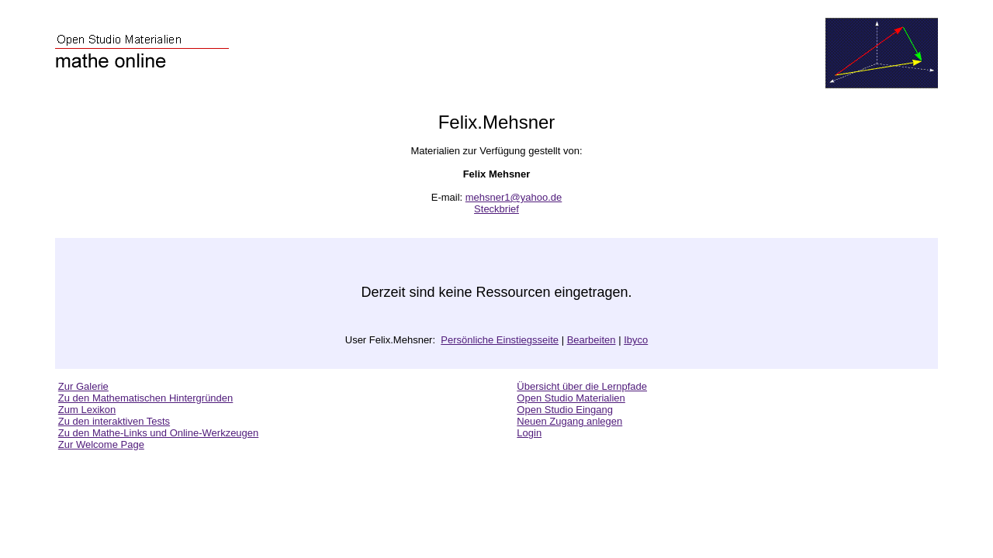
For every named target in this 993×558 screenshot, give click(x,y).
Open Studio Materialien (571, 398)
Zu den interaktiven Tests (114, 421)
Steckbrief (496, 209)
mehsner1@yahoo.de (513, 197)
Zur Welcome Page (101, 444)
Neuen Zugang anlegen (569, 421)
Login (529, 433)
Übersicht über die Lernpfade (582, 386)
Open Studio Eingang (565, 409)
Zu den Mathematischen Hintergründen (145, 398)
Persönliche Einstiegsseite (500, 340)
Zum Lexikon (87, 409)
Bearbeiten (591, 340)
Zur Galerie (83, 386)
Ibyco (636, 340)
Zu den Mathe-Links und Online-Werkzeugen (158, 433)
